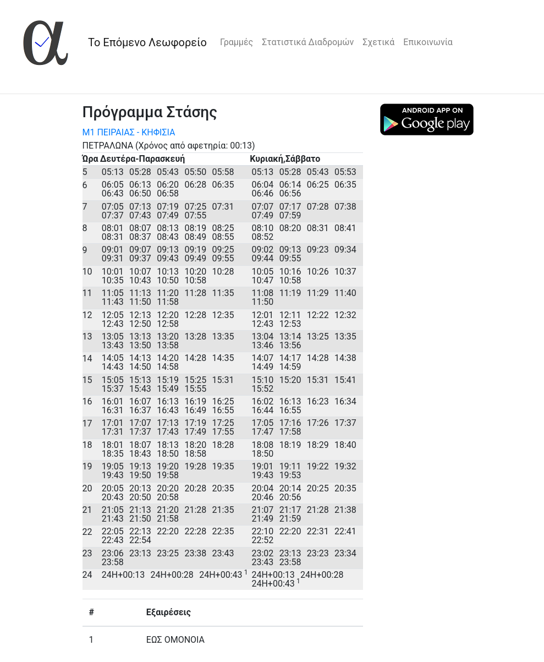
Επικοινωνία (428, 42)
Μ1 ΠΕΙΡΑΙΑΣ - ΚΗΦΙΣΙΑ (129, 132)
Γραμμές (236, 42)
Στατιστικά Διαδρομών (308, 42)
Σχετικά (378, 42)
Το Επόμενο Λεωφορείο (147, 42)
